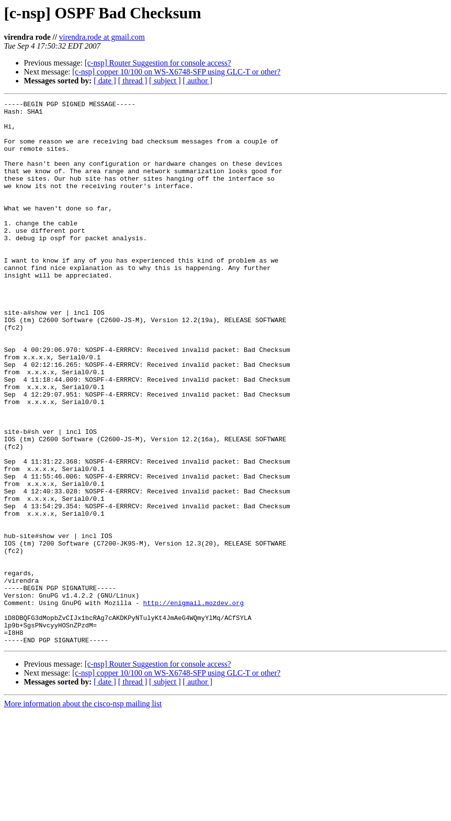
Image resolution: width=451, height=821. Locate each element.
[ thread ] (132, 80)
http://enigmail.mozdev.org (193, 703)
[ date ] (105, 80)
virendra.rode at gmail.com (102, 37)
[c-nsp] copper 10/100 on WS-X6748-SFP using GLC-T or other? (176, 72)
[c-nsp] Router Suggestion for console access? (158, 63)
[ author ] (198, 80)
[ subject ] (165, 80)
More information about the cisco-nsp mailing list (83, 812)
